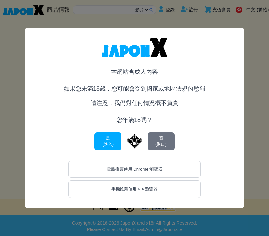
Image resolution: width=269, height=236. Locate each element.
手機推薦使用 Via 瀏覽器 (134, 189)
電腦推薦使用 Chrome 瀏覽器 (134, 169)
